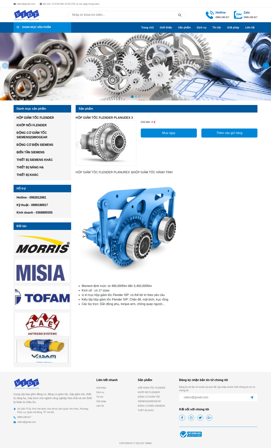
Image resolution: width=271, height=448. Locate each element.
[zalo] (238, 14)
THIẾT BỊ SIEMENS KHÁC (35, 159)
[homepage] (27, 14)
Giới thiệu (166, 27)
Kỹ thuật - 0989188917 (32, 205)
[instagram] (191, 418)
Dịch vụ (201, 27)
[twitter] (200, 418)
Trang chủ (147, 27)
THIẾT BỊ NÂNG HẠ (30, 167)
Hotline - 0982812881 (31, 197)
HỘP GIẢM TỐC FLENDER (35, 117)
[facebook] (182, 418)
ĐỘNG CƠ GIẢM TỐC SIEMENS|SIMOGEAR (32, 135)
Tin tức (216, 27)
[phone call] (210, 14)
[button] (266, 65)
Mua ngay (168, 133)
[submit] (251, 397)
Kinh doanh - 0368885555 (35, 212)
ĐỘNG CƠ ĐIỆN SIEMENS (35, 144)
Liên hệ (249, 27)
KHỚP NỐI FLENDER (32, 125)
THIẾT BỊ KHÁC (27, 174)
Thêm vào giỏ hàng (229, 133)
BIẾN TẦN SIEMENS (31, 152)
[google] (209, 418)
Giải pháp (233, 27)
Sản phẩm (184, 27)
